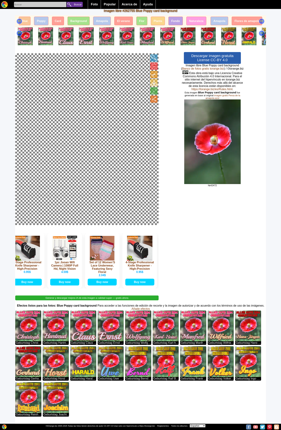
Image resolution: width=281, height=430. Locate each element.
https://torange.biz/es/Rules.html (211, 89)
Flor (141, 21)
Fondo (176, 21)
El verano (123, 21)
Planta (158, 21)
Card (57, 21)
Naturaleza (197, 21)
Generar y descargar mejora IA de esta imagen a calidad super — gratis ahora (87, 297)
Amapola (102, 21)
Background (77, 21)
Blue (23, 21)
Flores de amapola (248, 21)
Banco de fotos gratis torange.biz (203, 68)
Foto (94, 4)
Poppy (39, 21)
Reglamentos (163, 426)
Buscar (78, 4)
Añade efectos (141, 308)
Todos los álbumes (179, 426)
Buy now (28, 281)
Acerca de (129, 4)
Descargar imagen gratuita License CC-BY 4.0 (212, 58)
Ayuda (148, 4)
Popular (110, 4)
